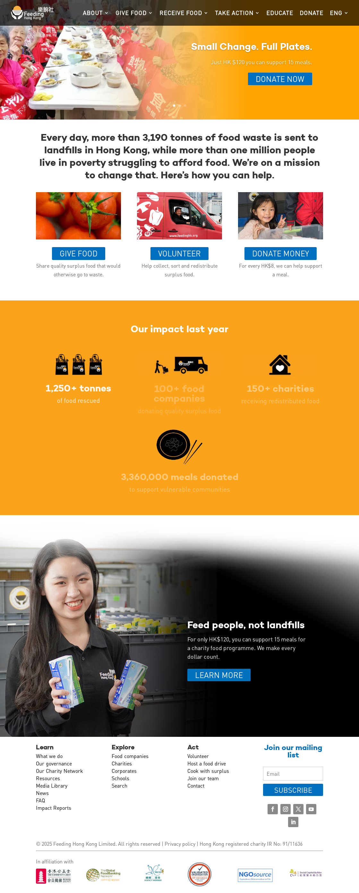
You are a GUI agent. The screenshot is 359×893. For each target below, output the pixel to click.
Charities (122, 763)
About (93, 13)
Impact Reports (53, 807)
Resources (48, 778)
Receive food (180, 13)
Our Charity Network (59, 770)
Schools (120, 778)
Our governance (54, 763)
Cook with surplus (208, 770)
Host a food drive (206, 763)
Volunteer (179, 253)
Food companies (130, 756)
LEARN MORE (219, 675)
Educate (279, 13)
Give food (131, 13)
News (42, 793)
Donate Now (280, 79)
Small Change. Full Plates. (251, 46)
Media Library (51, 785)
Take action (234, 13)
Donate (311, 13)
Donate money (280, 253)
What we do (49, 756)
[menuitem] (339, 18)
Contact (195, 785)
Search (119, 785)
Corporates (124, 770)
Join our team (203, 778)
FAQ (40, 800)
